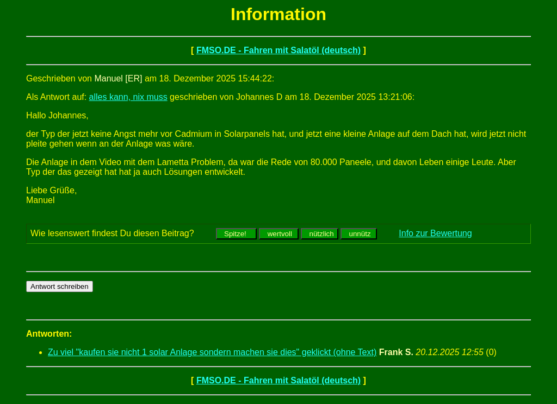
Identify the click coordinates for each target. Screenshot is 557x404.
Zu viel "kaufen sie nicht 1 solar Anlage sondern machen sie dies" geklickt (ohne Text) (212, 352)
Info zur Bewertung (435, 233)
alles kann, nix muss (128, 97)
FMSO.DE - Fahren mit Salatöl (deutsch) (278, 50)
